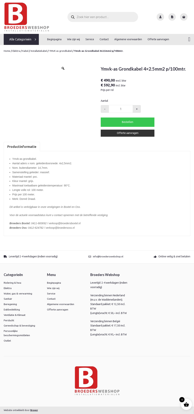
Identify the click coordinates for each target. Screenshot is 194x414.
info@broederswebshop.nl (108, 256)
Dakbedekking (12, 309)
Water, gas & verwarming (18, 293)
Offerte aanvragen (158, 39)
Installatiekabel (39, 50)
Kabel (25, 50)
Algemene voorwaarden (128, 39)
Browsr (34, 410)
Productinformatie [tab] (21, 146)
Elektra (16, 50)
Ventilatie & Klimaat (15, 314)
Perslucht (9, 320)
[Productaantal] (121, 109)
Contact (104, 39)
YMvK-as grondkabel (60, 50)
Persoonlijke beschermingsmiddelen (17, 333)
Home (7, 50)
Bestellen (127, 121)
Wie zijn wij (73, 39)
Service (89, 39)
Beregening (10, 303)
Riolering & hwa (13, 282)
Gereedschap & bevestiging (20, 325)
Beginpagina (54, 39)
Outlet (7, 340)
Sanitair (8, 298)
